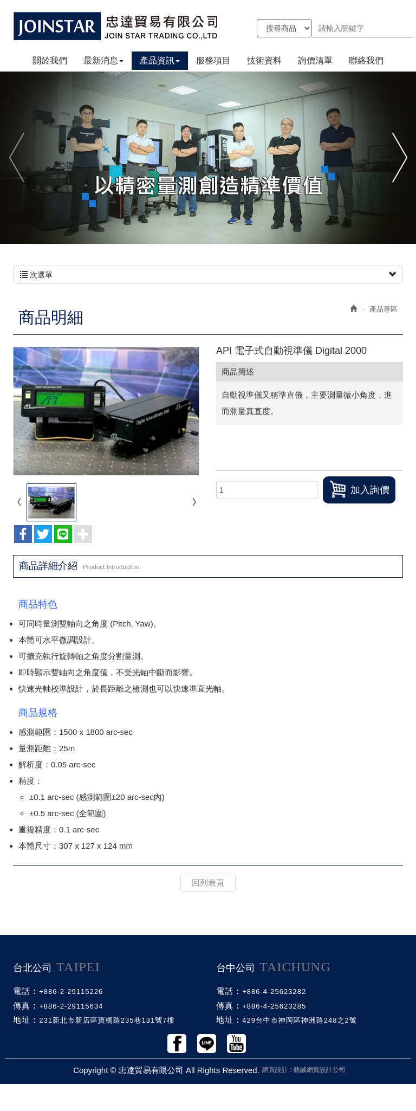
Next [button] (398, 157)
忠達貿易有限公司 (116, 26)
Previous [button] (17, 157)
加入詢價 (359, 489)
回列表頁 (208, 882)
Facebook (176, 1043)
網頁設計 (275, 1070)
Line (206, 1043)
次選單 (208, 274)
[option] (208, 157)
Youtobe (236, 1043)
